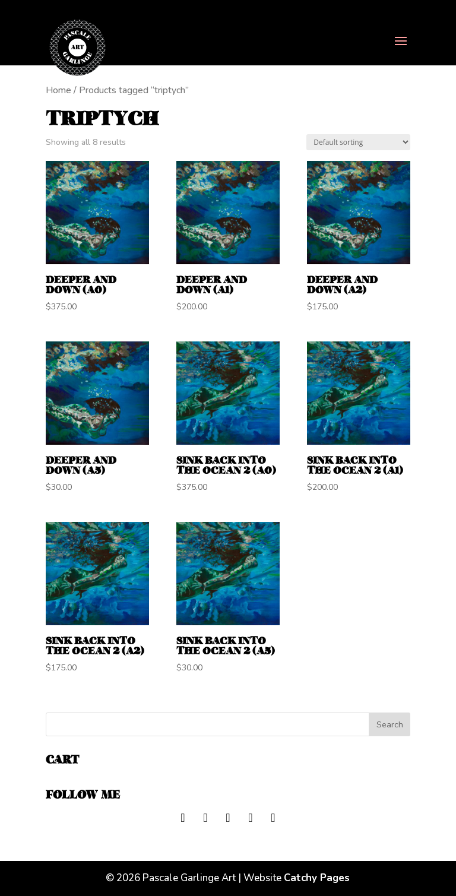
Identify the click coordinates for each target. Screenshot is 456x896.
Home (58, 90)
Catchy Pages (317, 878)
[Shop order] (358, 142)
